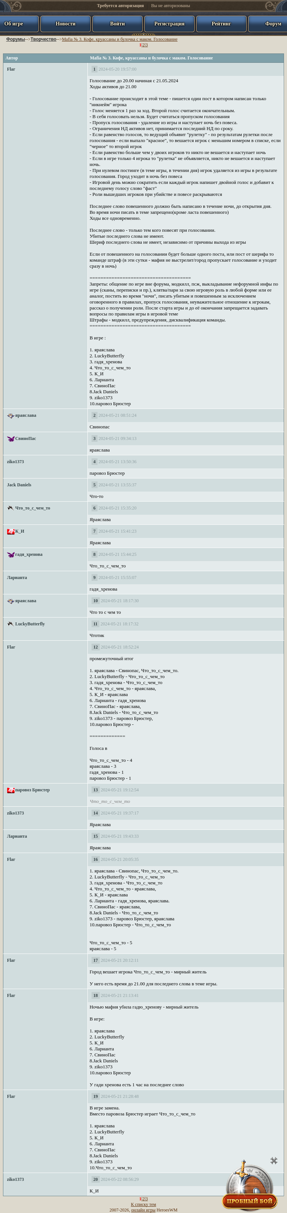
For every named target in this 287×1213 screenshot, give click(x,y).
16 (95, 859)
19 (95, 1096)
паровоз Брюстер (32, 789)
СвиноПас (25, 438)
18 (95, 995)
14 (95, 813)
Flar (11, 69)
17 (95, 960)
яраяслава (25, 415)
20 (95, 1179)
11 (95, 623)
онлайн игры (143, 1210)
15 (95, 836)
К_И (19, 531)
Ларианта (17, 577)
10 (95, 600)
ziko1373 (15, 461)
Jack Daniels (19, 484)
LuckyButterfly (30, 623)
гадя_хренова (29, 554)
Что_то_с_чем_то (32, 508)
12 (95, 647)
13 (95, 789)
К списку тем (143, 1204)
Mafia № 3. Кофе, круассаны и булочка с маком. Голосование (120, 39)
